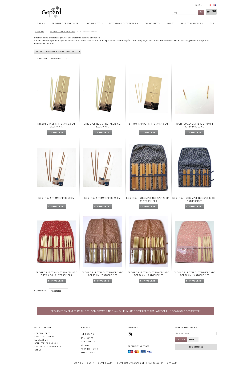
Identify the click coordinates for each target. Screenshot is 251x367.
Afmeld (193, 339)
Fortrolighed (42, 333)
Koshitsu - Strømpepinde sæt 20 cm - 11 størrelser (148, 199)
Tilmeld (181, 339)
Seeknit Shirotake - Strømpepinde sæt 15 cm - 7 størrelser (102, 275)
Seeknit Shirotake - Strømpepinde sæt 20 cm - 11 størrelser (56, 275)
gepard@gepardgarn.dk (131, 363)
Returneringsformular (47, 346)
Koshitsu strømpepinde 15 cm (102, 197)
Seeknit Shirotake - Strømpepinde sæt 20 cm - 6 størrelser (148, 275)
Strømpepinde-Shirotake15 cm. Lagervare (102, 124)
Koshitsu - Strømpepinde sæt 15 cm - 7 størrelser (194, 199)
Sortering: (41, 58)
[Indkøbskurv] (211, 12)
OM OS (38, 349)
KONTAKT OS (41, 339)
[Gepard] (51, 11)
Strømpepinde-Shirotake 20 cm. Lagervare (56, 124)
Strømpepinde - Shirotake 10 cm (148, 124)
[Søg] (201, 12)
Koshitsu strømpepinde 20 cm (56, 197)
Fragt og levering (44, 336)
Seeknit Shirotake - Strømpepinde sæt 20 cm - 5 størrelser (194, 275)
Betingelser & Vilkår (46, 343)
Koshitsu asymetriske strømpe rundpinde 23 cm (195, 124)
